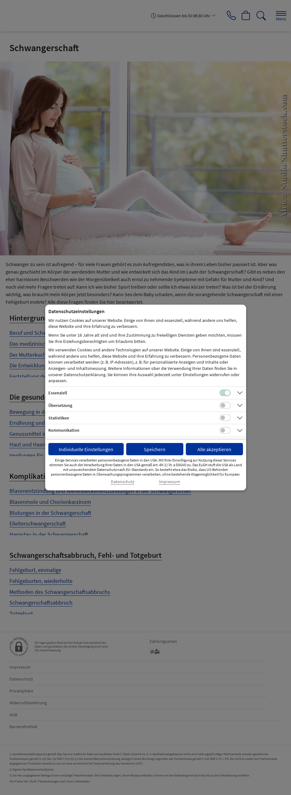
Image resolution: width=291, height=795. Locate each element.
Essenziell (57, 393)
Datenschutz (122, 481)
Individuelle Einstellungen (86, 449)
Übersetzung (60, 405)
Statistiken (58, 418)
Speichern (154, 449)
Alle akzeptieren (214, 449)
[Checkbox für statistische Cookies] (225, 417)
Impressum (169, 481)
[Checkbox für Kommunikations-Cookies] (225, 430)
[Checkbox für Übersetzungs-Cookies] (225, 405)
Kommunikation (63, 430)
